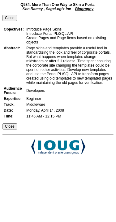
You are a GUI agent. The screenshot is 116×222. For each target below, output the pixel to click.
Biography (84, 9)
